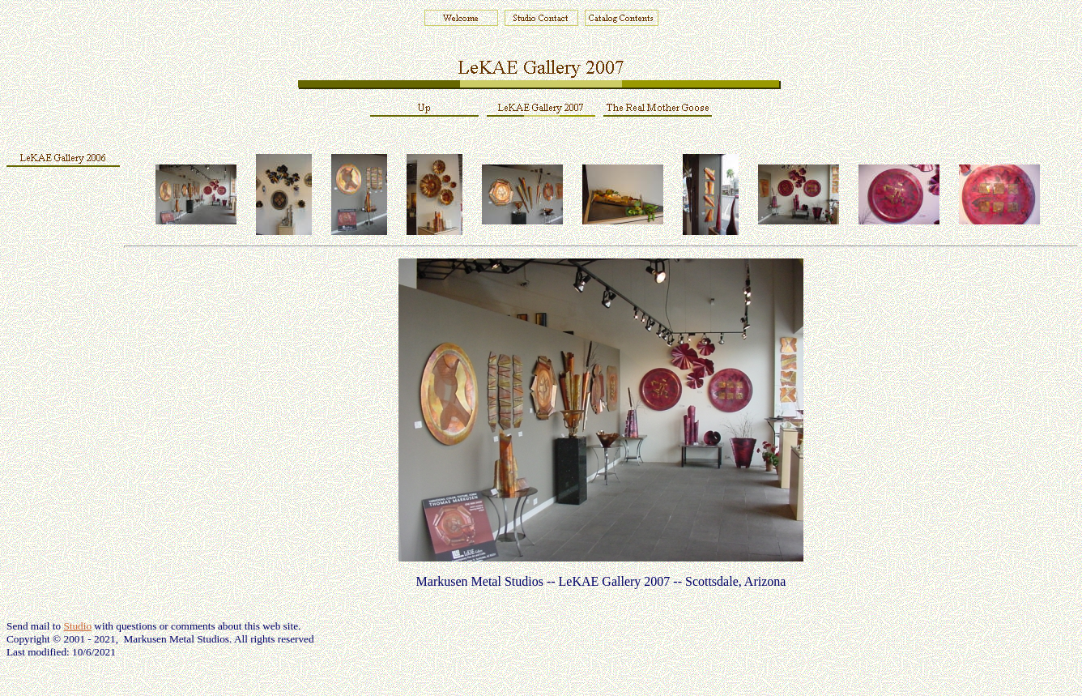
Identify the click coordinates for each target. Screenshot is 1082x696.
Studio (77, 626)
